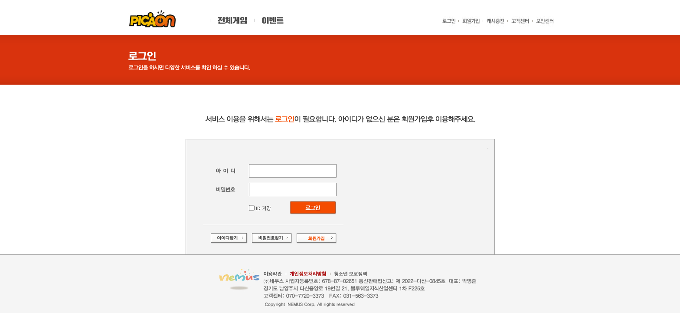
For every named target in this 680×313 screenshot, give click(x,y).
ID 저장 (263, 208)
